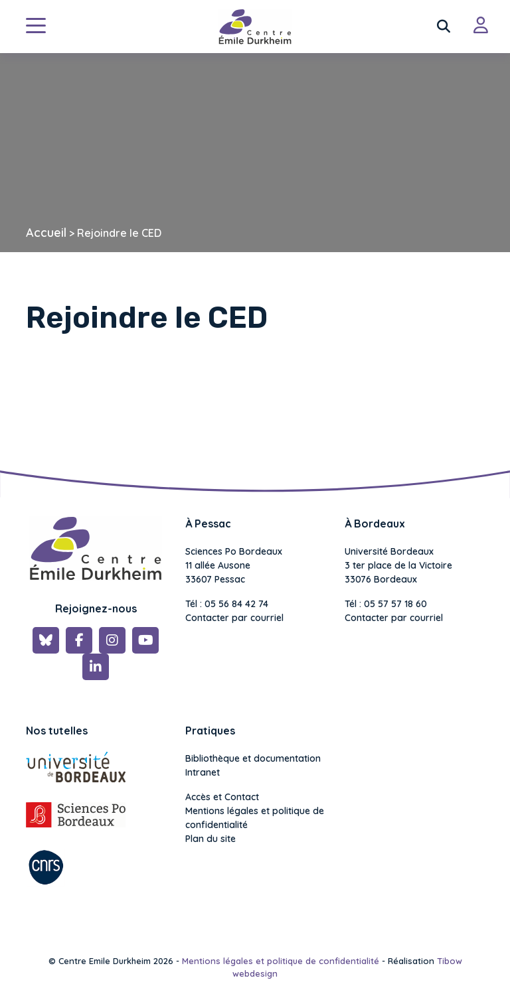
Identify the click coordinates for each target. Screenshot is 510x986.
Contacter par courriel (234, 618)
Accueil (46, 232)
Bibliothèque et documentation (253, 758)
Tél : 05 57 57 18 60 (386, 604)
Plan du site (210, 839)
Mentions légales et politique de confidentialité (254, 818)
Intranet (202, 772)
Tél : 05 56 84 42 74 (226, 604)
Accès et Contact (222, 797)
